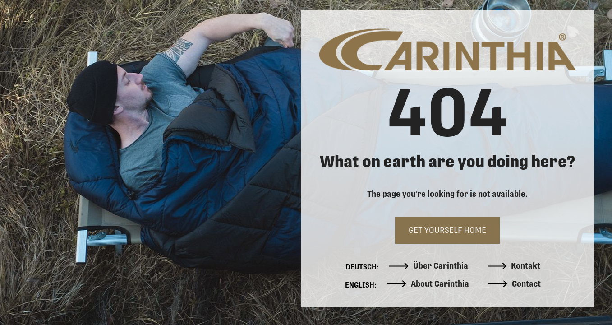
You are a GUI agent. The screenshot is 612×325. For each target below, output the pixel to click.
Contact (514, 284)
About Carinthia (428, 284)
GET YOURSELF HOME (447, 230)
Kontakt (514, 266)
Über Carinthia (428, 266)
